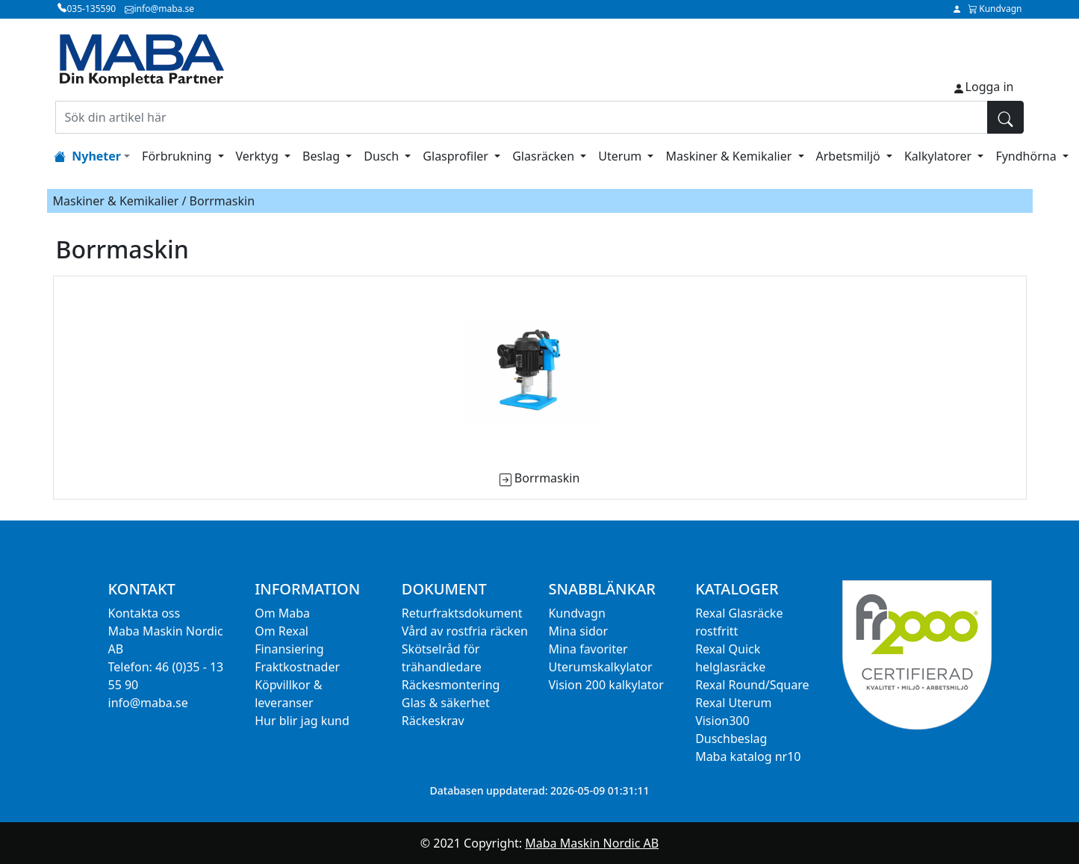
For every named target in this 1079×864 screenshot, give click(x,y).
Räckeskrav (433, 720)
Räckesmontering (451, 685)
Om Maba (282, 613)
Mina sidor (578, 631)
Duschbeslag (731, 738)
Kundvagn (576, 613)
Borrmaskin (546, 478)
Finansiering (289, 649)
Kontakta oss (144, 613)
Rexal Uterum (733, 702)
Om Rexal (281, 631)
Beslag (322, 156)
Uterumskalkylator (600, 667)
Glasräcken (544, 156)
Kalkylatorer (939, 156)
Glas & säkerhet (446, 702)
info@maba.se (148, 702)
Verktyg (259, 156)
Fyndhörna (1027, 156)
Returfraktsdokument (462, 613)
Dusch (383, 156)
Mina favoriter (587, 649)
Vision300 (722, 720)
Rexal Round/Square (752, 685)
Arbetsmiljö (849, 156)
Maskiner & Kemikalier (730, 156)
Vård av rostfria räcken (465, 631)
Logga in (989, 86)
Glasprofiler (457, 156)
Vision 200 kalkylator (605, 685)
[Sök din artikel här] (521, 117)
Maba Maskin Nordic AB (592, 843)
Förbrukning (178, 156)
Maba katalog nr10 (747, 756)
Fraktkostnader (297, 667)
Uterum (621, 156)
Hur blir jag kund (302, 720)
